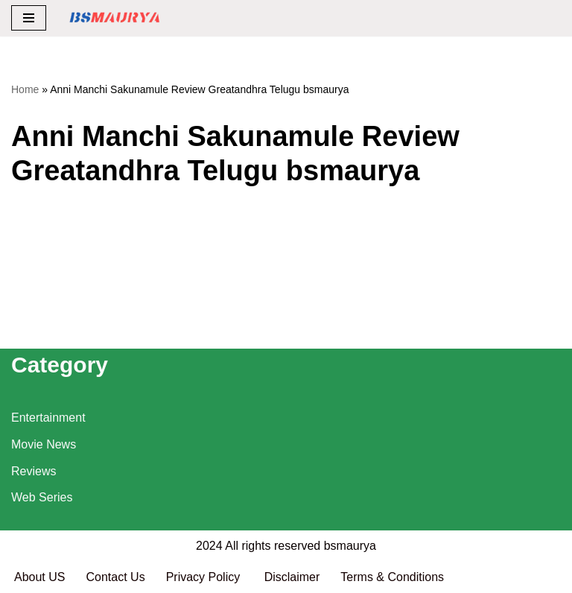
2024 (209, 545)
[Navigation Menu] (28, 18)
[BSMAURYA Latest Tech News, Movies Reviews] (115, 18)
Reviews (33, 471)
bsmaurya (350, 545)
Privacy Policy (205, 577)
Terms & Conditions (392, 577)
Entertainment (48, 417)
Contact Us (115, 577)
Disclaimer (292, 577)
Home (25, 89)
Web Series (41, 497)
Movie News (43, 444)
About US (39, 577)
